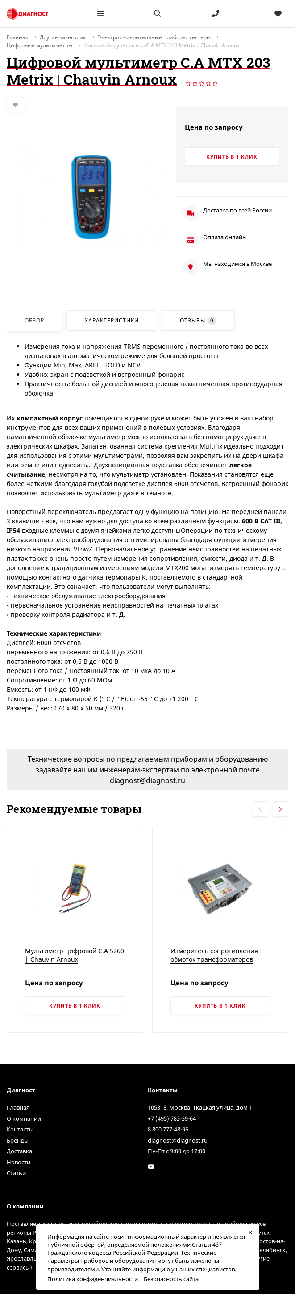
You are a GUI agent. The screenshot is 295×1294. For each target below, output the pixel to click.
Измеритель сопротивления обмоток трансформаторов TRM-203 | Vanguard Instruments (214, 964)
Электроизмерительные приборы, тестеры (154, 37)
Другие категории (63, 37)
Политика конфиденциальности (92, 1279)
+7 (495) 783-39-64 (172, 1118)
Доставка (19, 1151)
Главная (18, 1107)
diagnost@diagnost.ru (178, 1140)
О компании (24, 1118)
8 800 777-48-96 (168, 1129)
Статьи (16, 1173)
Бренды (18, 1140)
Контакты (20, 1129)
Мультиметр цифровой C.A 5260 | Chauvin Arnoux (74, 955)
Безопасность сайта (171, 1279)
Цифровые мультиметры (39, 45)
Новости (18, 1162)
